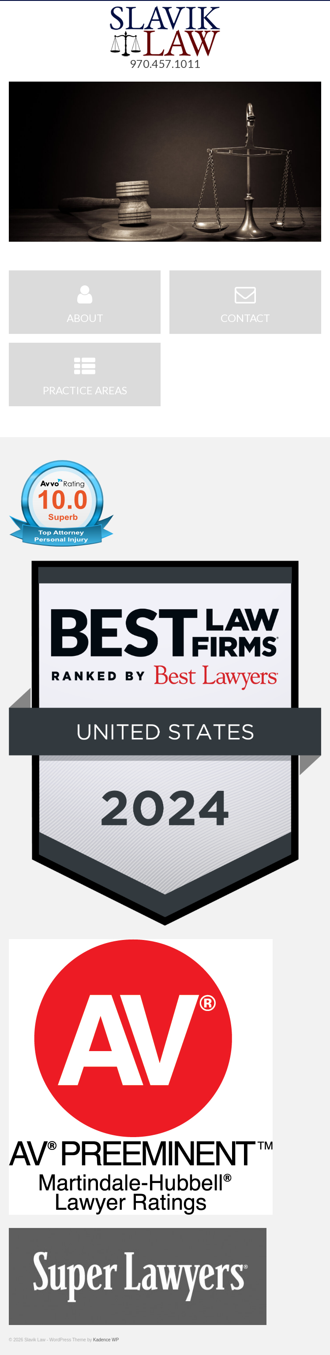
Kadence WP (106, 1339)
